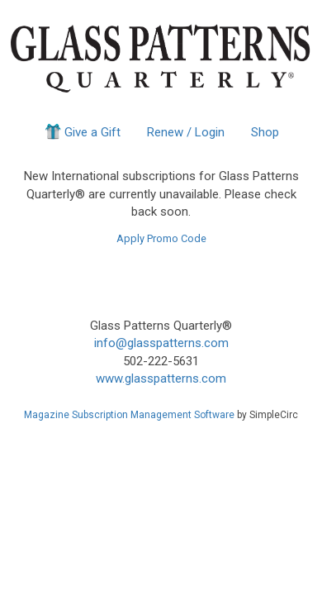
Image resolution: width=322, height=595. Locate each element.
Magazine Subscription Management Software (129, 415)
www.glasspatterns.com (161, 378)
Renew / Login (186, 132)
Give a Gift (81, 131)
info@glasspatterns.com (161, 343)
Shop (265, 132)
